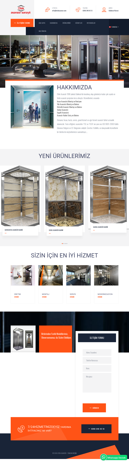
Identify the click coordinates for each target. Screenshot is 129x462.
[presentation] (100, 398)
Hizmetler (78, 23)
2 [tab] (63, 243)
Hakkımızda (54, 23)
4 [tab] (66, 243)
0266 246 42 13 (87, 10)
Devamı (16, 297)
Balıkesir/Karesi (113, 10)
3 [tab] (65, 243)
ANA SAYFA (42, 23)
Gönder (96, 408)
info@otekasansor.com (59, 10)
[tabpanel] (64, 202)
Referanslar (91, 23)
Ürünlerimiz (66, 23)
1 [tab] (62, 243)
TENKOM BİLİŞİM (72, 453)
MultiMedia (43, 31)
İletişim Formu (23, 23)
